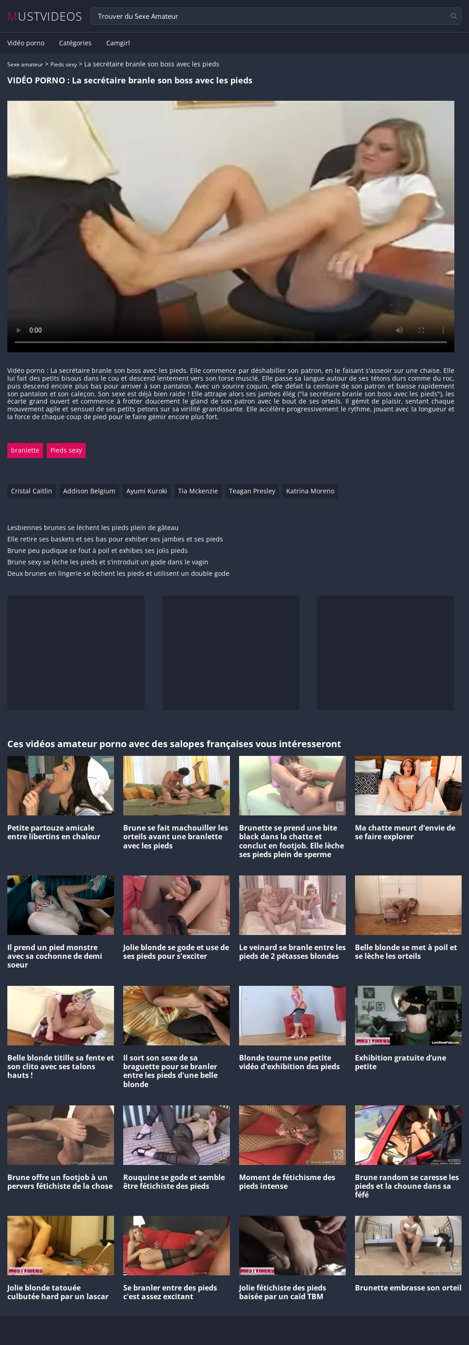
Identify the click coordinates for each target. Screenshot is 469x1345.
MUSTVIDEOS (45, 16)
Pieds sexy (63, 64)
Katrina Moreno (310, 491)
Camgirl (118, 43)
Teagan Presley (252, 491)
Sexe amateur (25, 64)
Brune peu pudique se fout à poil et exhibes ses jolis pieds (97, 551)
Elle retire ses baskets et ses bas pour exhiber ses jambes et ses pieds (115, 539)
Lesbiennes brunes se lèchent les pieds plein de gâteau (93, 528)
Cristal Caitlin (31, 491)
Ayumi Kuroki (146, 491)
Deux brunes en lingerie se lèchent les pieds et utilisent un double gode (118, 574)
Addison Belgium (89, 491)
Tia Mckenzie (198, 491)
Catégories (75, 43)
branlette (25, 450)
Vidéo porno (25, 43)
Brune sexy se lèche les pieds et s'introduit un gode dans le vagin (107, 562)
